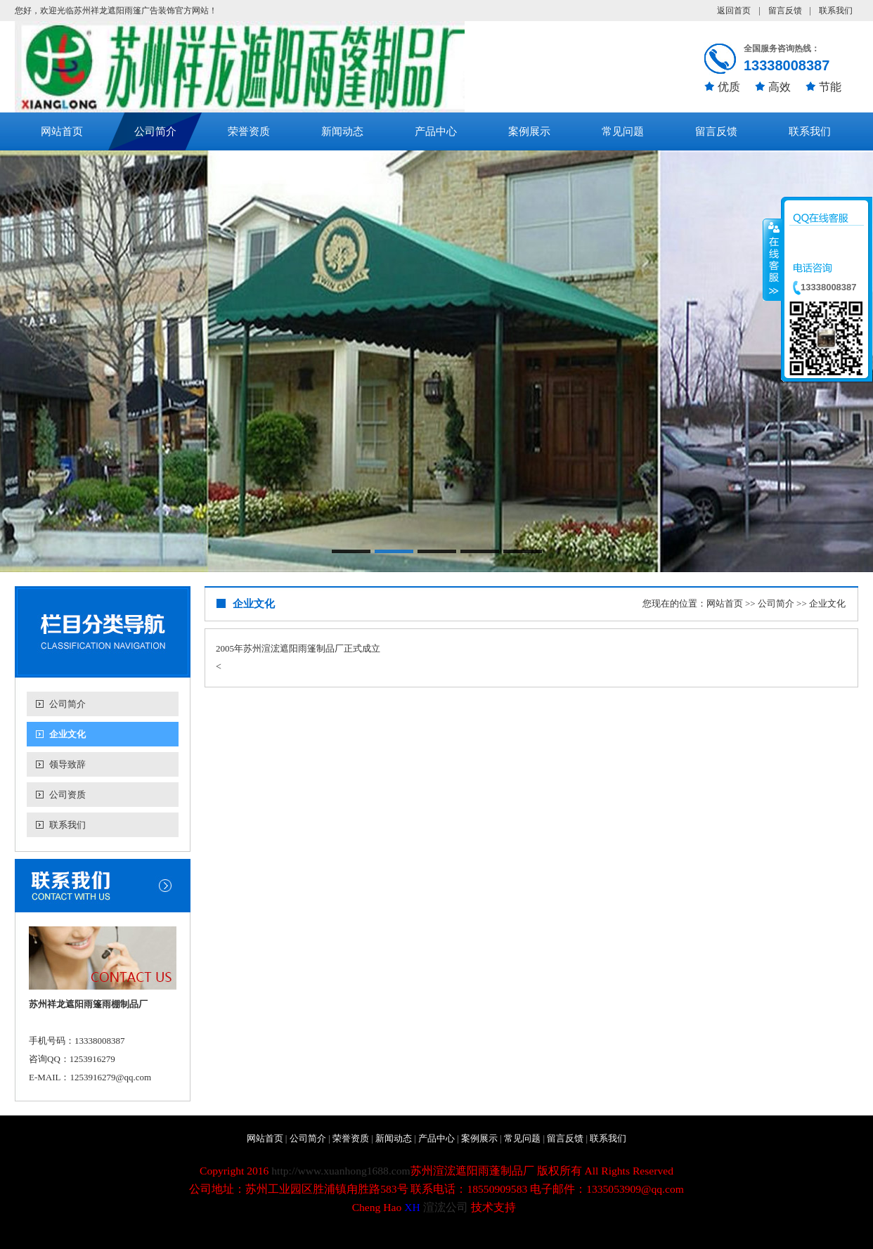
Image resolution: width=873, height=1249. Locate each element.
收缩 (772, 259)
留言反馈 (785, 10)
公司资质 (67, 794)
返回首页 (734, 10)
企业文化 (67, 734)
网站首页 (62, 131)
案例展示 (529, 131)
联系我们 (836, 10)
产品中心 (436, 131)
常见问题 (623, 131)
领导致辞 (67, 764)
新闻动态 (342, 131)
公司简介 (155, 131)
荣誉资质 (249, 131)
